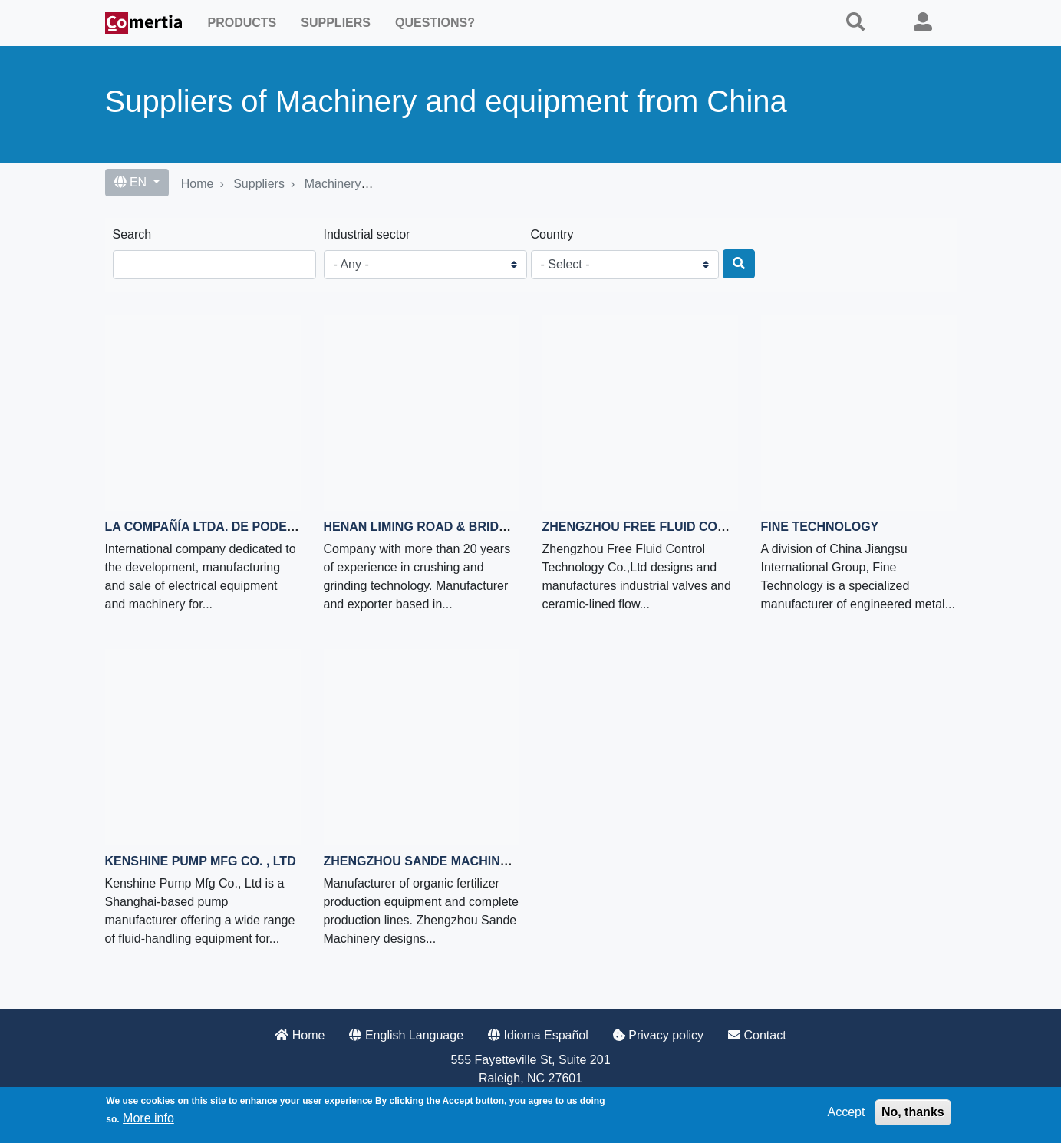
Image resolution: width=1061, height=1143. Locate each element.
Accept (846, 1111)
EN (132, 182)
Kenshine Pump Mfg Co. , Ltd (200, 861)
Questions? (435, 22)
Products (242, 22)
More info (148, 1118)
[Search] (739, 263)
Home (197, 183)
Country (552, 234)
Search (132, 234)
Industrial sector (367, 234)
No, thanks (912, 1111)
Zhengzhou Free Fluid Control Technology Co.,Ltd (721, 526)
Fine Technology (820, 526)
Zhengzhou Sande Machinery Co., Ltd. (453, 861)
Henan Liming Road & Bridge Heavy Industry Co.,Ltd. (503, 526)
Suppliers (336, 22)
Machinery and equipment (375, 183)
